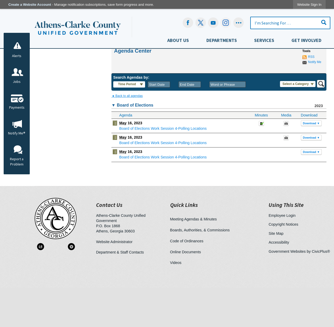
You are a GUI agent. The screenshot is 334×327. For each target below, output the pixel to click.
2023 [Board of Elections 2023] (318, 145)
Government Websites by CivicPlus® (299, 290)
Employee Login (282, 254)
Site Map (276, 272)
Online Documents (185, 291)
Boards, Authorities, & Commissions (200, 269)
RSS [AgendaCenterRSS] (311, 96)
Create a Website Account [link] (29, 5)
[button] (323, 22)
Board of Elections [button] (135, 144)
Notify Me (314, 101)
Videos (176, 302)
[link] (309, 4)
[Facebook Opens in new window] (188, 22)
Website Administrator (114, 281)
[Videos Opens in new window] (286, 178)
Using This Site (286, 244)
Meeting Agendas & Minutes (193, 258)
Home (110, 80)
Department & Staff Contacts (120, 291)
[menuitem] (178, 41)
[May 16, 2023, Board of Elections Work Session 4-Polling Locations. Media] (286, 164)
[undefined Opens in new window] (200, 22)
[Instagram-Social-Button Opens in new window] (225, 22)
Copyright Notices (283, 263)
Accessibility (279, 281)
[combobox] (159, 123)
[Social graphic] (238, 22)
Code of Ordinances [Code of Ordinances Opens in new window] (187, 280)
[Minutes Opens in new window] (261, 164)
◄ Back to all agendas (127, 135)
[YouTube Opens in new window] (213, 22)
